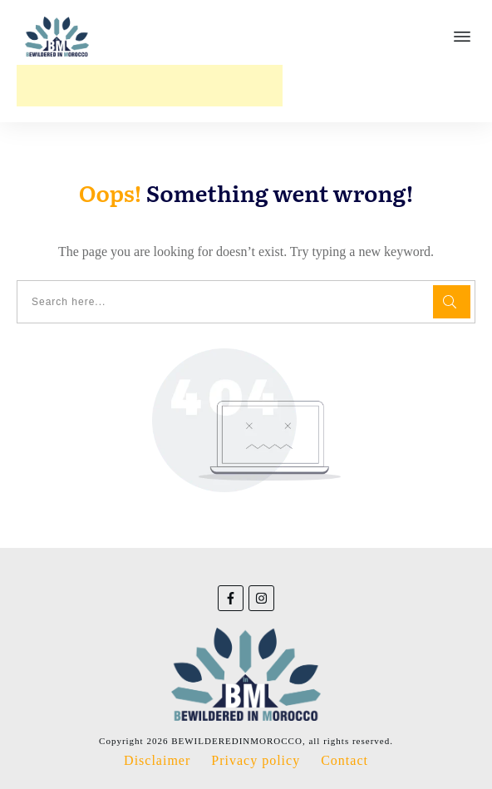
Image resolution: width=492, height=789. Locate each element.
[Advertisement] (150, 85)
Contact (344, 760)
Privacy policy (255, 760)
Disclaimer (157, 760)
